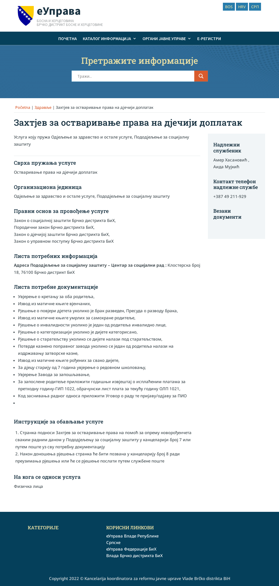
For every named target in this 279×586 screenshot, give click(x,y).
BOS (229, 6)
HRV (242, 6)
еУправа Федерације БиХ (131, 549)
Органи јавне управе (164, 38)
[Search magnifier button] (201, 76)
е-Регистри (209, 38)
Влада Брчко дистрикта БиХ (134, 555)
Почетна (67, 38)
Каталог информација (107, 38)
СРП (255, 6)
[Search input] (135, 76)
